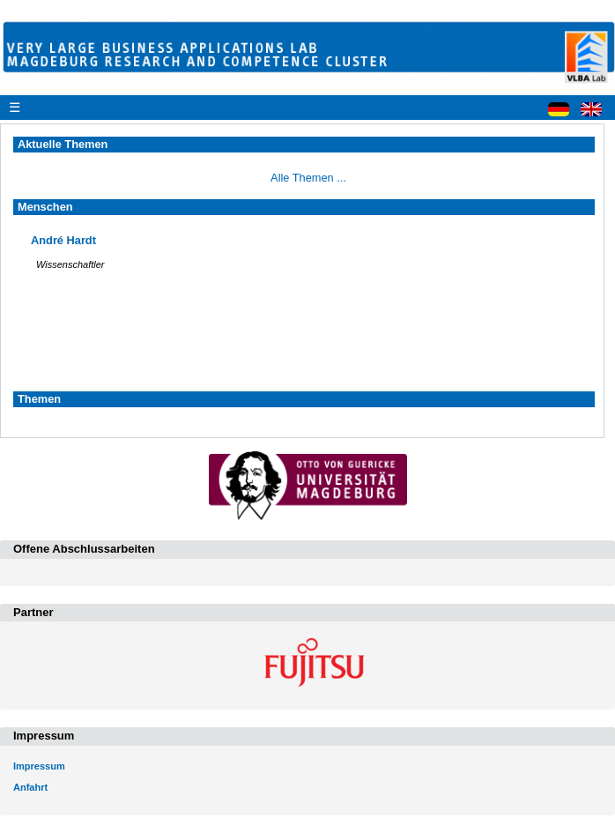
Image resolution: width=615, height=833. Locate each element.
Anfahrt (30, 787)
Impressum (39, 766)
